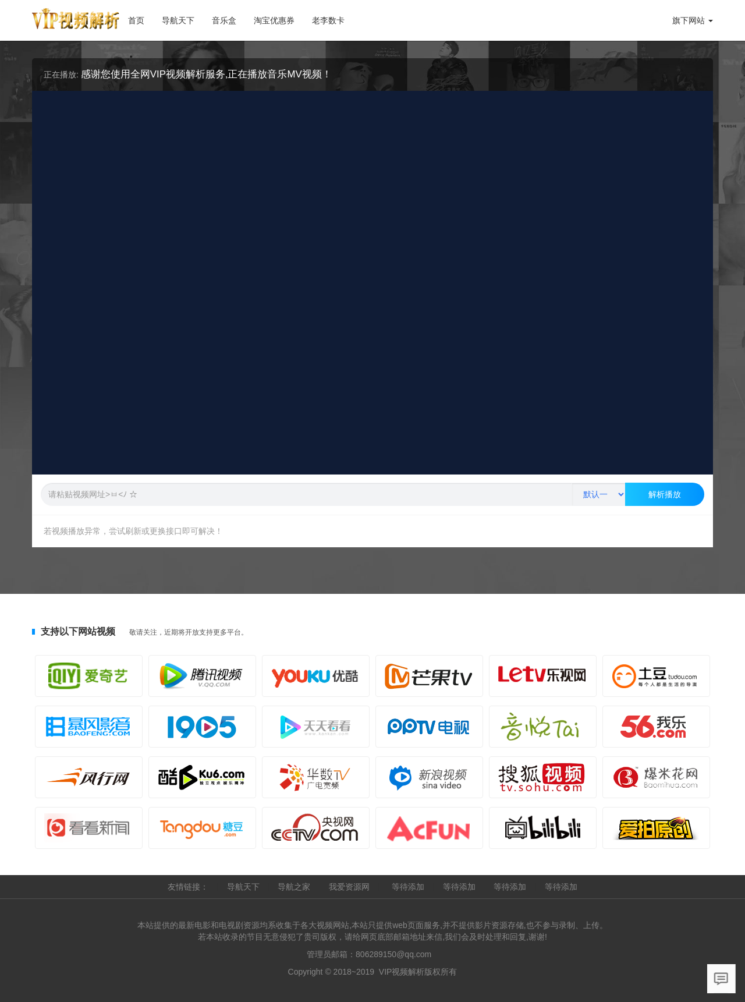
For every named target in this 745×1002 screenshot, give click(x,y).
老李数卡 (328, 20)
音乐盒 (224, 20)
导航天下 (182, 16)
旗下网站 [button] (692, 20)
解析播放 (664, 494)
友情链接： (189, 886)
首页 (136, 20)
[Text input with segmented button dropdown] (306, 494)
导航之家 (295, 886)
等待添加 (409, 886)
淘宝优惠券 (274, 20)
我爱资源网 (350, 886)
